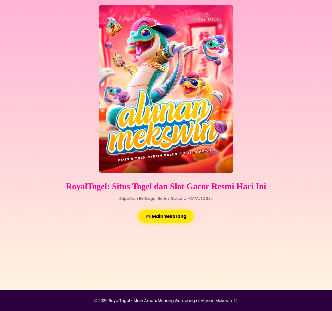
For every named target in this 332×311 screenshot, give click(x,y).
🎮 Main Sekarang (166, 216)
